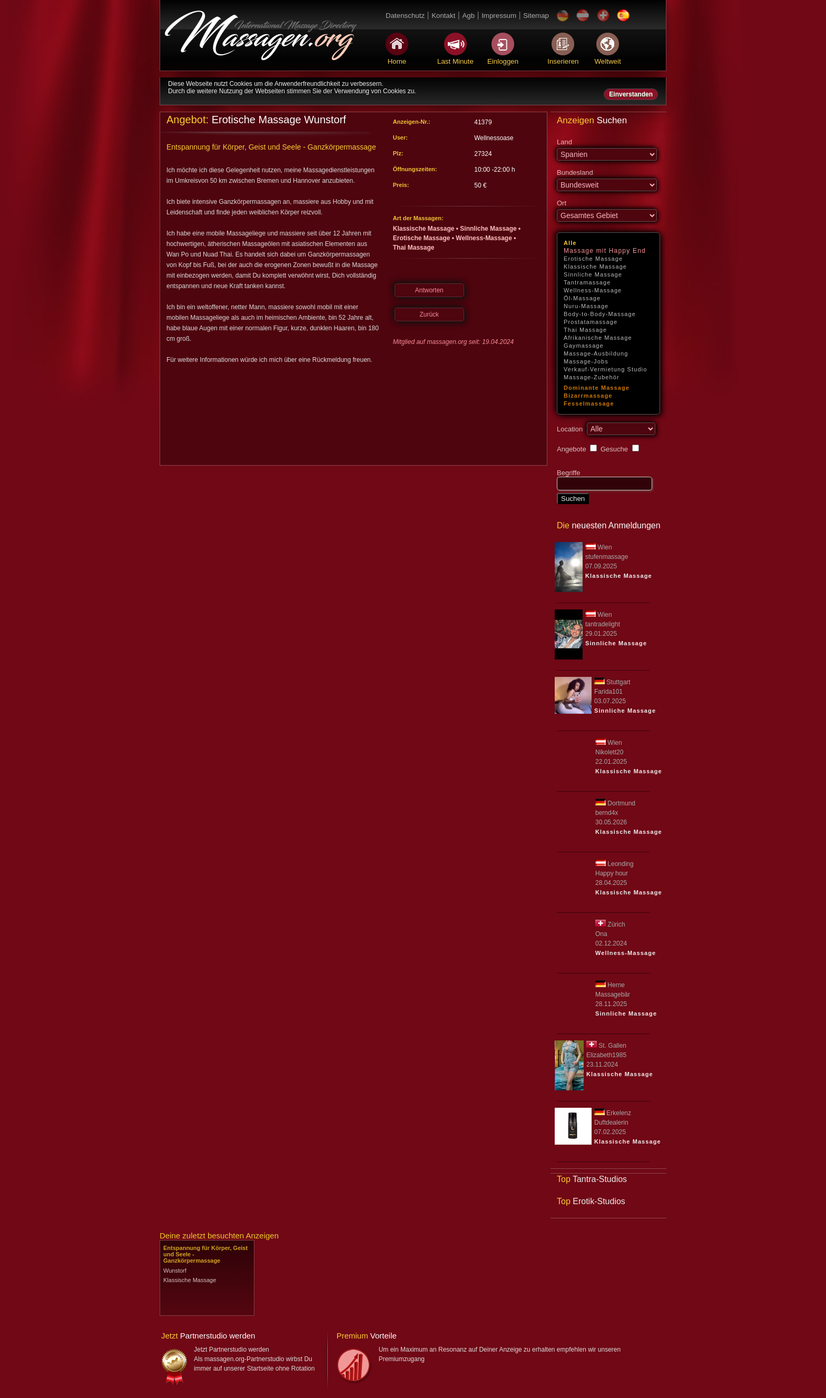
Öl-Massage (582, 298)
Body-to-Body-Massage (600, 314)
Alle (570, 243)
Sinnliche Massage (593, 274)
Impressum (498, 15)
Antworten (429, 290)
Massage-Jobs (586, 361)
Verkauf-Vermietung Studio (605, 369)
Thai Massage (585, 330)
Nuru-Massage (586, 306)
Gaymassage (584, 345)
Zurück (429, 314)
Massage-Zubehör (592, 377)
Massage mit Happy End (605, 250)
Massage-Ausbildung (596, 353)
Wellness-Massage (593, 290)
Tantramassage (587, 282)
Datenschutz (405, 15)
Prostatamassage (590, 322)
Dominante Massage (597, 388)
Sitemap (536, 15)
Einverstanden (631, 94)
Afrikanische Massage (598, 337)
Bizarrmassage (588, 395)
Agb (468, 15)
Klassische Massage (595, 266)
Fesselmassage (589, 403)
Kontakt (443, 15)
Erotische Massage (593, 258)
